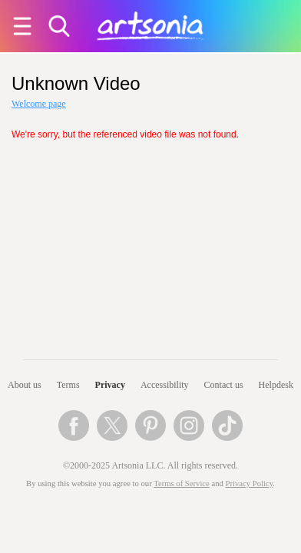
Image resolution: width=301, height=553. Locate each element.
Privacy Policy (249, 483)
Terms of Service (182, 483)
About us (24, 384)
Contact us (223, 384)
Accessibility (165, 384)
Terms (68, 384)
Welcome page (39, 103)
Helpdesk (276, 384)
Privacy (110, 384)
